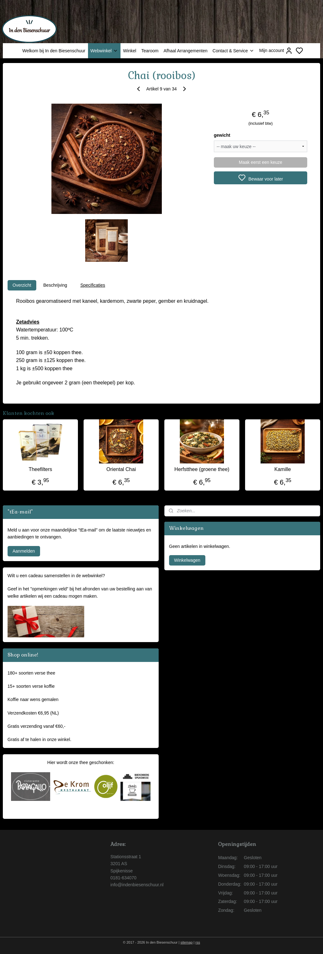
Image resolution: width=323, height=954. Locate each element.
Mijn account (276, 51)
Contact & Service (233, 50)
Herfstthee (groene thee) (201, 469)
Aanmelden (24, 551)
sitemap (186, 942)
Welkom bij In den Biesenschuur (53, 50)
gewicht (222, 135)
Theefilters (40, 469)
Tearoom (149, 50)
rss (198, 942)
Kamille (282, 469)
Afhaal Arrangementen (185, 50)
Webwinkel (104, 50)
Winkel (129, 50)
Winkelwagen (187, 560)
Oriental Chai (121, 469)
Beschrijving (55, 285)
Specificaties (92, 285)
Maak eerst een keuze (260, 162)
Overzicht (22, 285)
